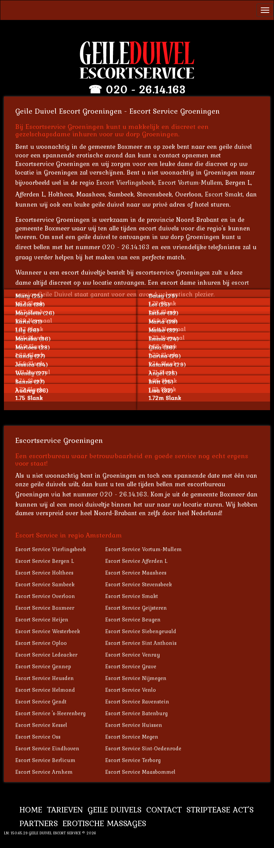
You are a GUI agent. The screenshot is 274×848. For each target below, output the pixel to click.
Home (31, 809)
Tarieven (65, 809)
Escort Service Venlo (130, 690)
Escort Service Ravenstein (137, 701)
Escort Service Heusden (44, 678)
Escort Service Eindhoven (47, 748)
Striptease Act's (220, 809)
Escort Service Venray (132, 655)
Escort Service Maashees (136, 573)
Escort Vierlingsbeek (125, 182)
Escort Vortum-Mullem (190, 182)
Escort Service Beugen (133, 619)
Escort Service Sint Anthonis (141, 643)
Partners (39, 823)
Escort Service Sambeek (45, 584)
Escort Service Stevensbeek (138, 584)
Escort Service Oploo (41, 643)
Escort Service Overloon (45, 596)
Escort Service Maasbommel (140, 772)
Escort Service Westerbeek (47, 631)
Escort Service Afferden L (136, 561)
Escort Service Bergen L (44, 561)
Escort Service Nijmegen (136, 678)
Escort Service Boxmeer (44, 608)
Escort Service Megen (131, 737)
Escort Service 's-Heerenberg (50, 713)
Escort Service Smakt (131, 596)
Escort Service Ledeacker (46, 655)
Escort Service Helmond (45, 690)
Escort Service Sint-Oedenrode (143, 748)
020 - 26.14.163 (146, 89)
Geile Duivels (114, 809)
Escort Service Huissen (133, 725)
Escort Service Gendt (40, 701)
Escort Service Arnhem (44, 772)
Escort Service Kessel (41, 725)
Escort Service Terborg (133, 760)
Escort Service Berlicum (45, 760)
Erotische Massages (104, 823)
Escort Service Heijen (41, 619)
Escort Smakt (224, 194)
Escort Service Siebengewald (140, 631)
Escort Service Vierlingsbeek (50, 549)
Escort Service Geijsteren (136, 608)
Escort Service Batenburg (136, 713)
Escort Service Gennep (43, 666)
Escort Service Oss (38, 737)
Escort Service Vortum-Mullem (143, 549)
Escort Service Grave (130, 666)
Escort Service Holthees (44, 573)
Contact (164, 809)
